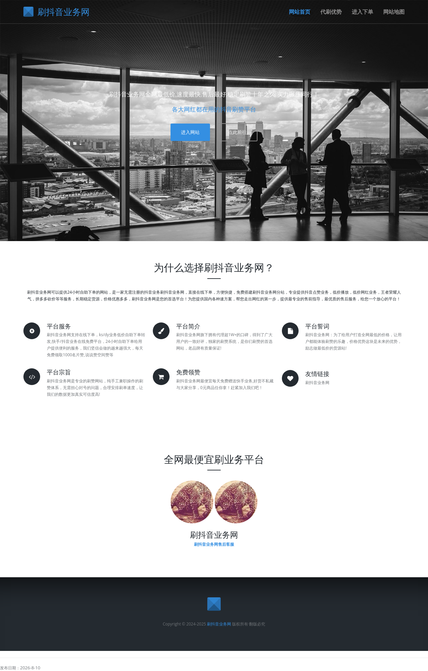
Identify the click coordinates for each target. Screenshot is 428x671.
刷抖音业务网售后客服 (214, 544)
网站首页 (299, 11)
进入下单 (362, 11)
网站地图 (394, 11)
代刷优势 (331, 11)
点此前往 (237, 132)
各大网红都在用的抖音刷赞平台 (214, 109)
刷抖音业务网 (219, 624)
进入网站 (190, 132)
